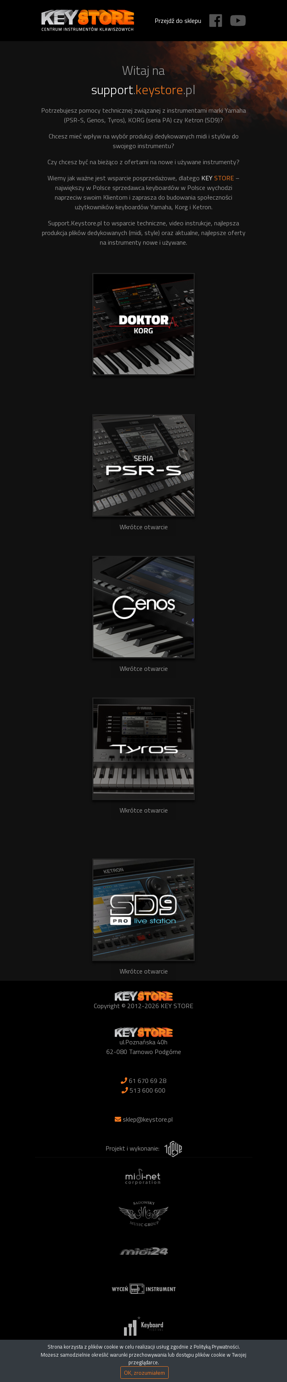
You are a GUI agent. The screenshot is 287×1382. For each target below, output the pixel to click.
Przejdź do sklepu (178, 20)
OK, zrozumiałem (144, 1372)
